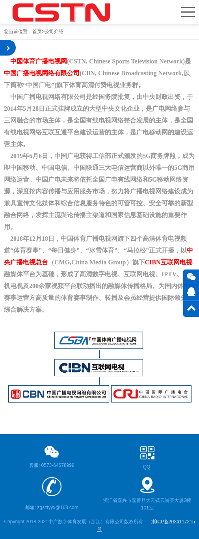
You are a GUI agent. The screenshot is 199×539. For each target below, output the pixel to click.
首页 (37, 31)
